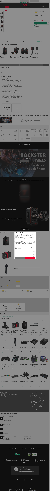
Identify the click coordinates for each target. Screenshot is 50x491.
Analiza (16, 251)
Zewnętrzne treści (17, 256)
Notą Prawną (19, 248)
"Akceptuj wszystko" (28, 241)
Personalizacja (17, 254)
